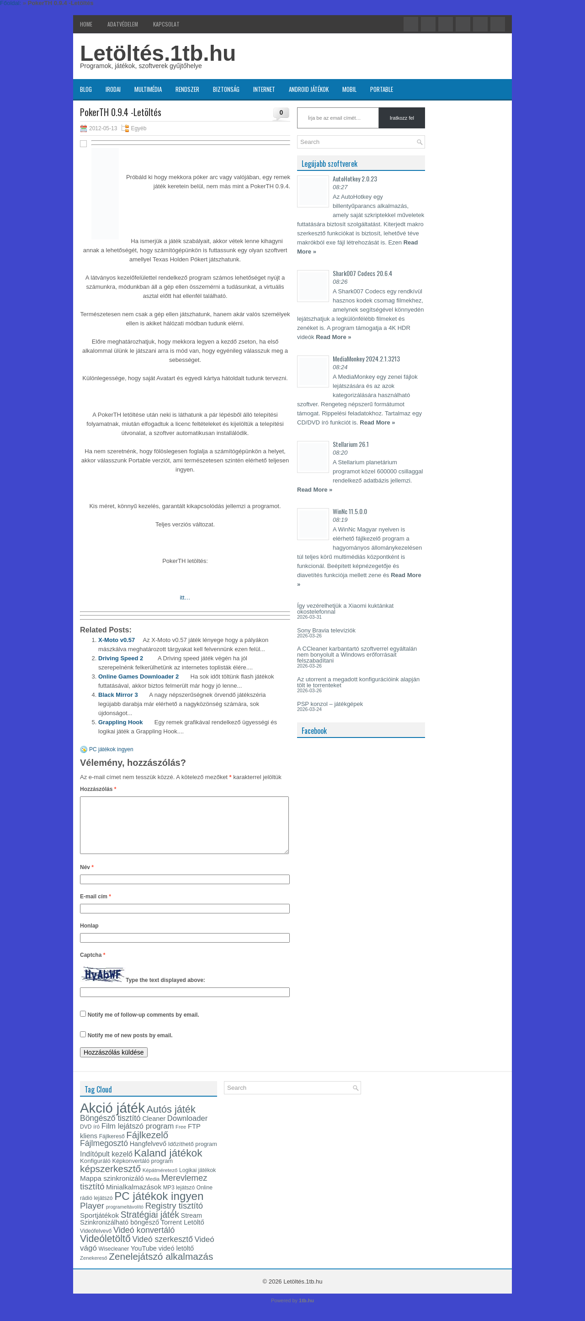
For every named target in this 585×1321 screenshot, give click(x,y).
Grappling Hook (120, 722)
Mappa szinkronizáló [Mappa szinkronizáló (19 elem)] (112, 1189)
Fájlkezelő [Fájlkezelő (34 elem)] (147, 1146)
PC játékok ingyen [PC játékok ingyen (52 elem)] (158, 1207)
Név (87, 878)
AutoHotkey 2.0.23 (355, 178)
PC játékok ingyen (111, 749)
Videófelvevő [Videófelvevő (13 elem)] (96, 1242)
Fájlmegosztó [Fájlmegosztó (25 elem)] (104, 1154)
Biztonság (226, 89)
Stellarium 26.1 (351, 444)
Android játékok (309, 89)
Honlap (89, 937)
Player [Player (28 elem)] (92, 1216)
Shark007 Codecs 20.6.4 (362, 273)
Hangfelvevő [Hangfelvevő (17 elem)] (148, 1154)
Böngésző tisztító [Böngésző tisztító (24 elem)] (110, 1129)
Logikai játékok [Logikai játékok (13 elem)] (197, 1181)
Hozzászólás (98, 789)
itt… (185, 597)
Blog (86, 89)
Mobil (349, 89)
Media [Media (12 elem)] (152, 1190)
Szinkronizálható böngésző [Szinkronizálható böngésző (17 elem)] (119, 1233)
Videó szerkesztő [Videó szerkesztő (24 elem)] (162, 1250)
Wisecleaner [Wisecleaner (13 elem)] (114, 1260)
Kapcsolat (166, 24)
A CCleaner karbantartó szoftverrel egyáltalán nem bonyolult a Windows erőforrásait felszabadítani (357, 654)
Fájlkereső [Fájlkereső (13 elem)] (112, 1147)
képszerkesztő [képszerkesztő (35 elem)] (110, 1179)
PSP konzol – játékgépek (330, 703)
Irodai (113, 89)
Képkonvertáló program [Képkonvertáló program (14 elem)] (142, 1171)
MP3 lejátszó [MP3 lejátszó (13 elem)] (179, 1198)
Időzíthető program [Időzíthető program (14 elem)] (192, 1154)
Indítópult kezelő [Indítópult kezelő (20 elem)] (106, 1165)
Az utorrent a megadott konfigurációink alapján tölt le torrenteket (358, 682)
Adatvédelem (122, 24)
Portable (381, 89)
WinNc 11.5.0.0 (350, 511)
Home (86, 24)
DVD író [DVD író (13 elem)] (90, 1138)
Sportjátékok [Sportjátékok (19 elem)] (99, 1226)
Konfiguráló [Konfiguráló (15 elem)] (95, 1171)
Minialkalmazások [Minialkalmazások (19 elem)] (133, 1198)
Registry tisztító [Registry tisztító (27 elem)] (174, 1216)
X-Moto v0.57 (116, 640)
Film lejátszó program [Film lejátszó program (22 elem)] (137, 1137)
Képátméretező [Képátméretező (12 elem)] (160, 1181)
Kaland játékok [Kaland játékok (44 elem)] (168, 1164)
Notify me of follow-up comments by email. (143, 1026)
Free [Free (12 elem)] (181, 1138)
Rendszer (187, 89)
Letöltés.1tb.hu (158, 53)
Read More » (333, 337)
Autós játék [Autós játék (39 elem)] (170, 1120)
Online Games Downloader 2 (138, 676)
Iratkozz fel (402, 118)
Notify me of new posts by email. (130, 1046)
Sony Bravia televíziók (326, 630)
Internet (264, 89)
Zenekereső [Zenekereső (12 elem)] (93, 1269)
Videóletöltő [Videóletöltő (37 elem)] (105, 1249)
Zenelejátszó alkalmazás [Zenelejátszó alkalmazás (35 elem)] (161, 1267)
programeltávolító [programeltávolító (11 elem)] (125, 1217)
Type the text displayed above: (165, 991)
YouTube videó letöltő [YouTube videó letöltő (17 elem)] (162, 1259)
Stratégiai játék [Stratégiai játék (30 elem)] (150, 1225)
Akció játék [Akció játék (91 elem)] (112, 1118)
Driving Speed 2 (120, 658)
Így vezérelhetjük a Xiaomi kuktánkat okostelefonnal (345, 608)
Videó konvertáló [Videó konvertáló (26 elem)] (144, 1241)
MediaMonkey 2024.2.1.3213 (366, 358)
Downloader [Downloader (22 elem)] (187, 1129)
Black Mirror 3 (118, 694)
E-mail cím (95, 907)
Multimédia (148, 89)
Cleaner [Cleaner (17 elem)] (153, 1129)
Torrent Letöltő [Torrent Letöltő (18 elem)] (182, 1233)
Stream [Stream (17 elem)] (191, 1226)
